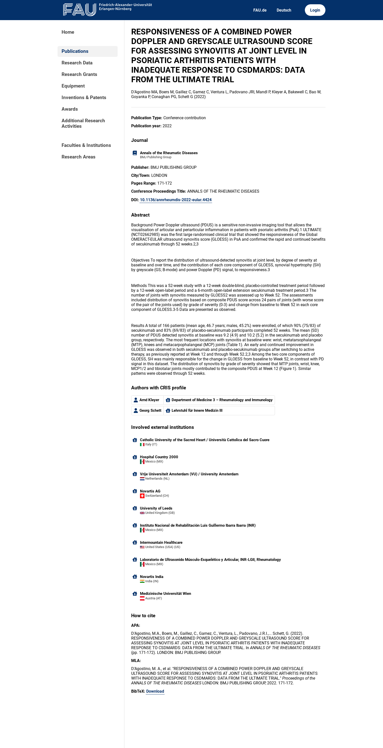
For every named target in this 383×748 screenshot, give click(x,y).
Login (315, 10)
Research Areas (78, 157)
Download (155, 691)
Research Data (77, 63)
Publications (75, 51)
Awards (70, 109)
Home (68, 32)
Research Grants (79, 74)
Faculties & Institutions (86, 145)
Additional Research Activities (83, 123)
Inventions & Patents (84, 97)
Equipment (73, 86)
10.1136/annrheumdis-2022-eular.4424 (176, 199)
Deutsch (284, 10)
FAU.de (260, 10)
